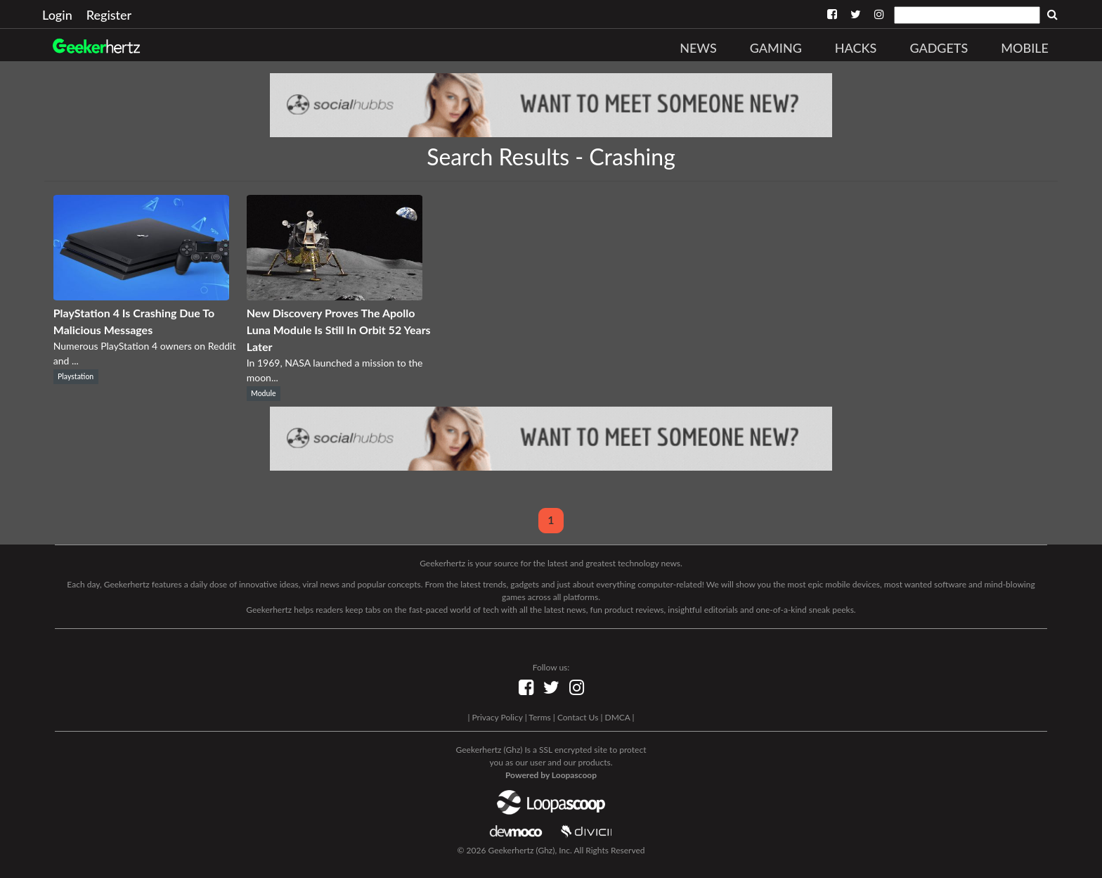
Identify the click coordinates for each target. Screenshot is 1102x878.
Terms (539, 717)
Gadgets (938, 48)
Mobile (1025, 48)
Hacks (856, 48)
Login (57, 15)
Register (108, 15)
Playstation (75, 376)
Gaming (776, 48)
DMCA (617, 717)
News (698, 48)
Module (263, 393)
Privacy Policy (497, 717)
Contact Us (577, 717)
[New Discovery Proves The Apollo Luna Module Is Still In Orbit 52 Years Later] (334, 296)
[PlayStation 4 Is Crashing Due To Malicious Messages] (141, 296)
